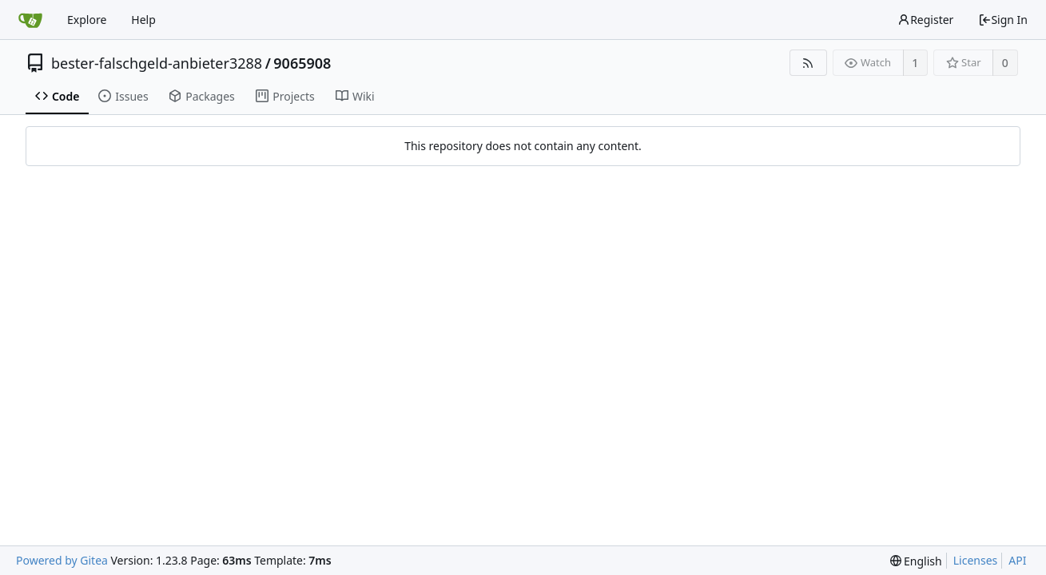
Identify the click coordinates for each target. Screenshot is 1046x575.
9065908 (302, 63)
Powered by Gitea (62, 560)
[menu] (916, 561)
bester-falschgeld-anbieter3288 (156, 63)
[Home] (30, 20)
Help (143, 19)
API (1017, 560)
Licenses (975, 560)
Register (925, 19)
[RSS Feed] (808, 63)
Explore (86, 19)
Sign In (1003, 19)
